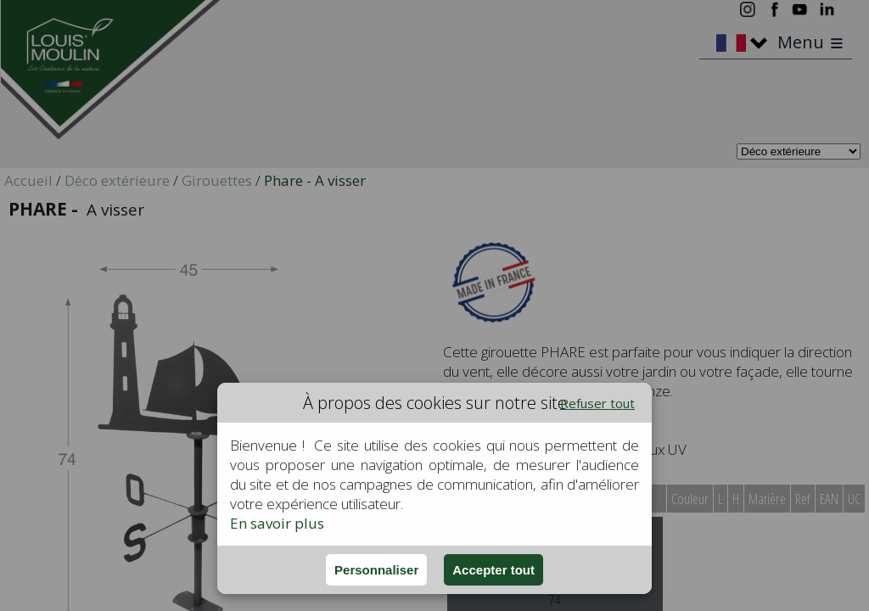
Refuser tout (597, 403)
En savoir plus (277, 523)
